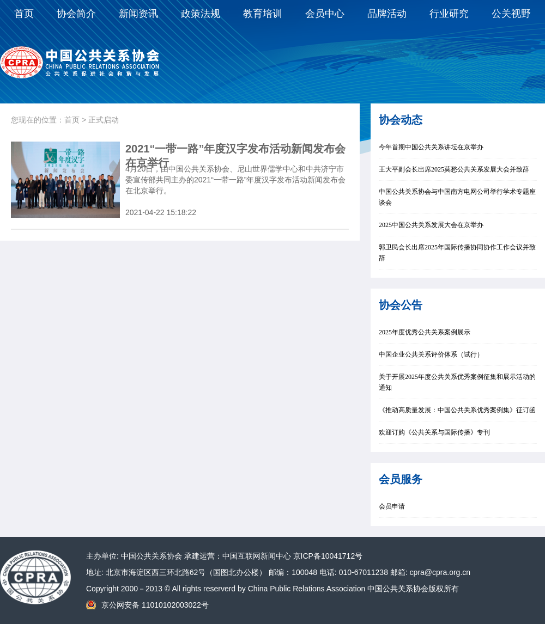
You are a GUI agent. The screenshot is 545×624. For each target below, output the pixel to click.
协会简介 (76, 13)
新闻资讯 (138, 13)
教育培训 (262, 13)
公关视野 (511, 13)
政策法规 (200, 13)
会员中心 (324, 13)
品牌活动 (387, 13)
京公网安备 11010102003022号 (155, 605)
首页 (24, 13)
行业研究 (449, 13)
